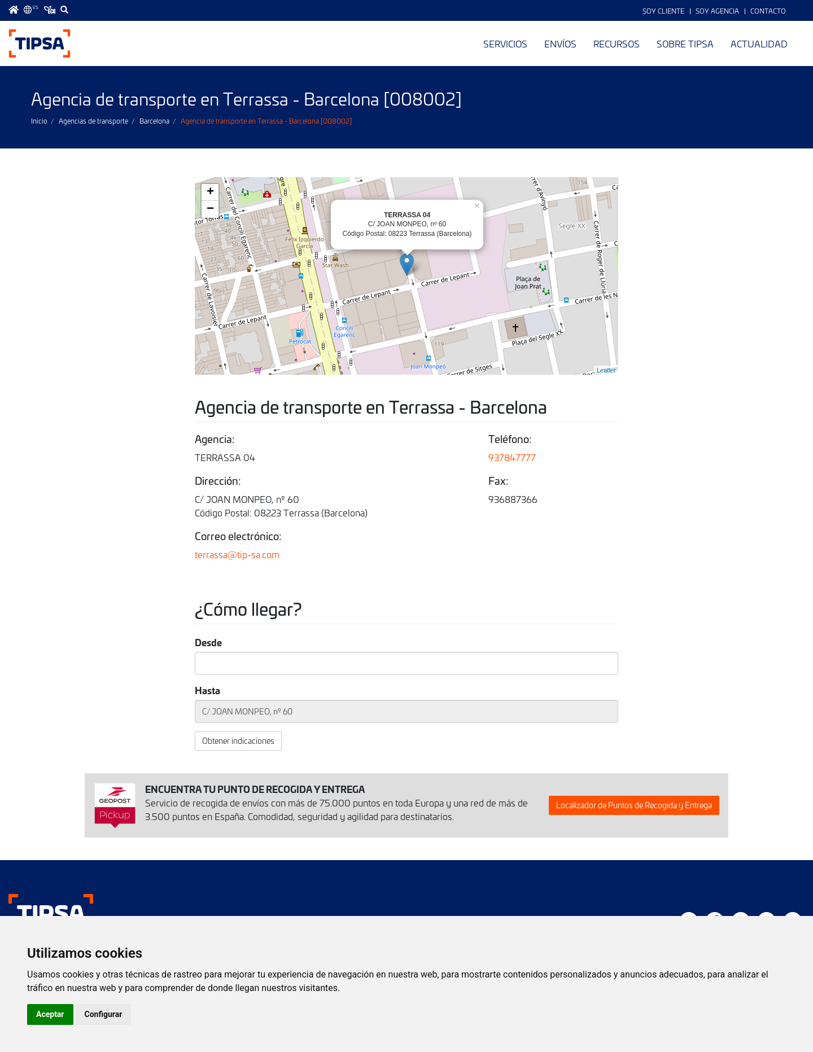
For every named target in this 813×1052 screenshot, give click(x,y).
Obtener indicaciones (238, 740)
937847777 (512, 457)
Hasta (207, 689)
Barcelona (154, 120)
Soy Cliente (663, 10)
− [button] (210, 209)
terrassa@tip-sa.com (237, 554)
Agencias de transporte (93, 120)
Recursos (616, 43)
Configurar (104, 1014)
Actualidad (759, 43)
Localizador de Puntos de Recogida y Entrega (634, 805)
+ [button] (210, 192)
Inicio (39, 120)
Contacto (768, 10)
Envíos (560, 43)
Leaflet (606, 370)
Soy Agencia (717, 10)
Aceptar (50, 1014)
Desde (208, 641)
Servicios (505, 43)
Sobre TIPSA (685, 43)
